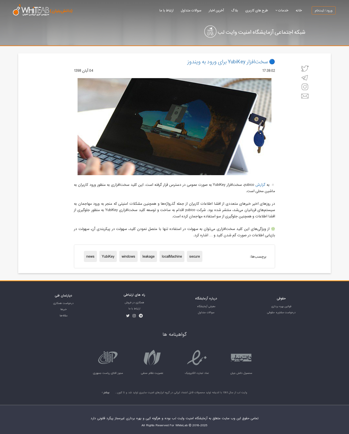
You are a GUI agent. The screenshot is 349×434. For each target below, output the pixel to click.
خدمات (281, 10)
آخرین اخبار (216, 10)
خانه (299, 10)
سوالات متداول (191, 10)
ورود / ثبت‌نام (324, 10)
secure (194, 256)
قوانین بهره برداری (281, 306)
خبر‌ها (63, 309)
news (90, 256)
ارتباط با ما (166, 10)
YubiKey (108, 256)
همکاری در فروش (134, 302)
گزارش (260, 184)
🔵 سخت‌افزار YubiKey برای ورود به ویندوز (231, 61)
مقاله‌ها (63, 316)
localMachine (172, 256)
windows (128, 256)
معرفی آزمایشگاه (206, 306)
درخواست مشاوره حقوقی (281, 312)
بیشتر (106, 392)
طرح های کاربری (256, 10)
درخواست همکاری (63, 303)
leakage (149, 256)
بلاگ (234, 10)
